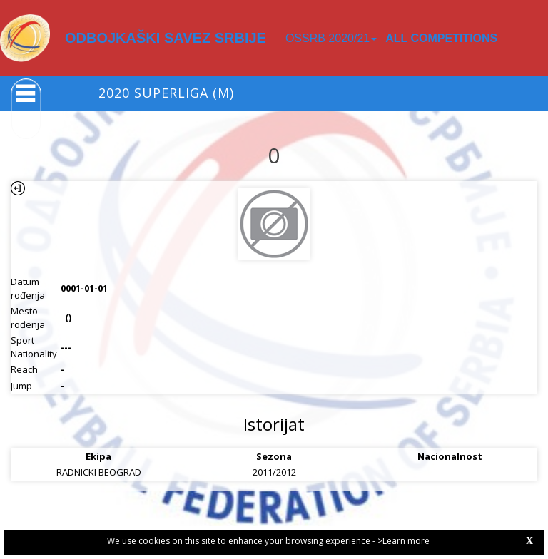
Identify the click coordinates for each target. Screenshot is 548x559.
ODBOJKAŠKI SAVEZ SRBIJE (165, 38)
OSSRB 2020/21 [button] (331, 38)
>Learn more (403, 541)
